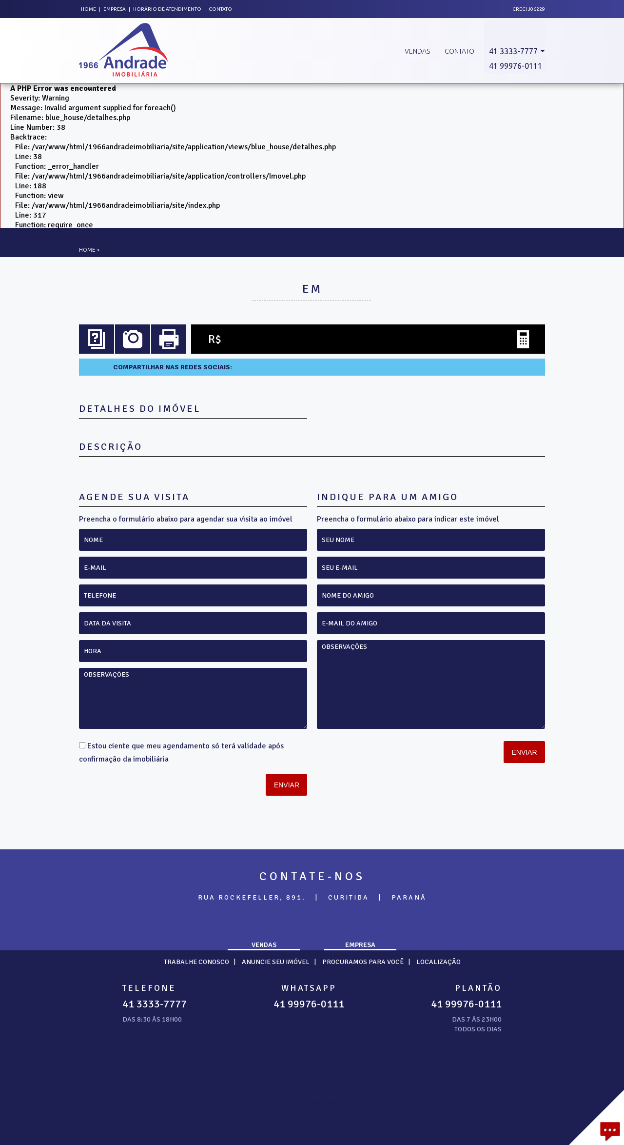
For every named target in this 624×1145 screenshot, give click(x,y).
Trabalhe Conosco (196, 962)
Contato (220, 9)
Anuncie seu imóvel (276, 962)
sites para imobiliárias (312, 1103)
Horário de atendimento (167, 9)
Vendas (417, 51)
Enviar (286, 785)
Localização (438, 962)
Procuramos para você (363, 962)
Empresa (114, 9)
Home (88, 9)
